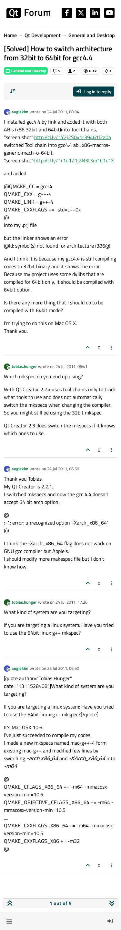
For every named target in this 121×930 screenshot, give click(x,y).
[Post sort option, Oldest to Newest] (12, 91)
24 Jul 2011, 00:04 (63, 111)
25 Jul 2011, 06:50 (63, 668)
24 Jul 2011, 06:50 (63, 468)
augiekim (20, 111)
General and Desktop (25, 71)
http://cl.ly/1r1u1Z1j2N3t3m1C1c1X (74, 160)
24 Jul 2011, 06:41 (71, 366)
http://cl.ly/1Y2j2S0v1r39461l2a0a (72, 137)
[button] (9, 921)
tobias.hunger (24, 366)
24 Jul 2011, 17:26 (71, 602)
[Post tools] (111, 347)
